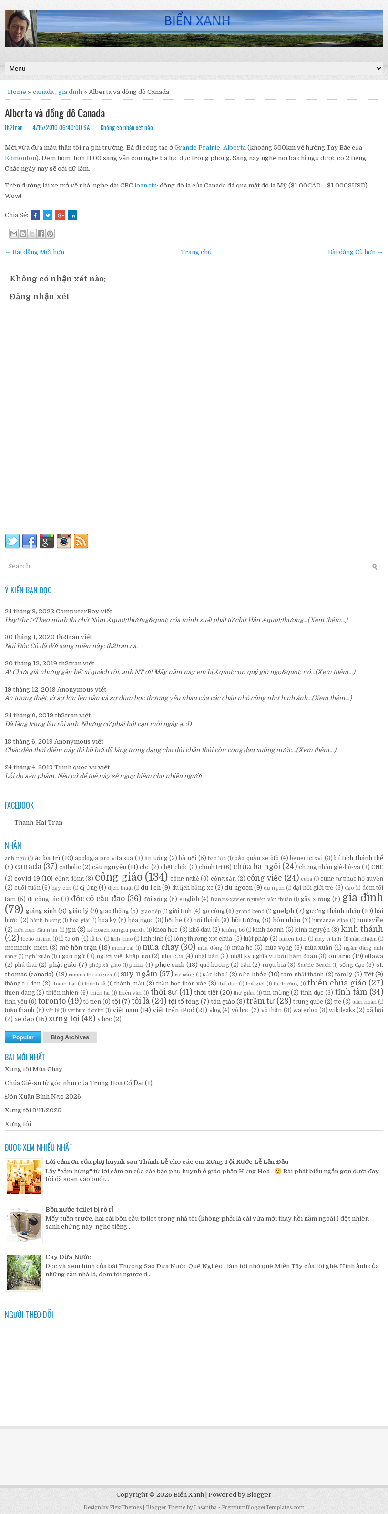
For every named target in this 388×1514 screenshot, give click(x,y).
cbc (145, 867)
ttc (337, 1001)
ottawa (374, 956)
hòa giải (80, 920)
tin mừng (276, 992)
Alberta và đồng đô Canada (55, 112)
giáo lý (79, 910)
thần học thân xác (181, 983)
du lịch (150, 887)
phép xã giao (105, 965)
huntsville (370, 920)
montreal (122, 948)
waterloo (305, 1010)
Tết (369, 974)
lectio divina (36, 939)
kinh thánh (362, 929)
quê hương (214, 965)
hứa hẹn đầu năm (35, 930)
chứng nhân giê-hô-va (329, 867)
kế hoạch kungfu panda (116, 930)
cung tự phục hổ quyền (351, 878)
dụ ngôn (274, 888)
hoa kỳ (107, 920)
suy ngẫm (139, 974)
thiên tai (100, 993)
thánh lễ (95, 983)
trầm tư (260, 1001)
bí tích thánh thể (358, 857)
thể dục (227, 983)
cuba (306, 878)
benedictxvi (306, 858)
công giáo (118, 877)
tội (116, 1001)
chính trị (210, 867)
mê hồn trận (78, 947)
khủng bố (233, 930)
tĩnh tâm (351, 992)
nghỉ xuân (37, 956)
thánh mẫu (129, 983)
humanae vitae (330, 920)
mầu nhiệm (363, 939)
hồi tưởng (246, 919)
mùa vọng (278, 947)
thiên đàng (20, 992)
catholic (70, 867)
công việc (264, 878)
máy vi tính (328, 939)
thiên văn (130, 993)
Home (17, 91)
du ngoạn (238, 887)
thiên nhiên (62, 992)
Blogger (259, 1494)
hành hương (45, 920)
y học (104, 1019)
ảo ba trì (47, 857)
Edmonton (20, 158)
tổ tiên (92, 1001)
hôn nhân (287, 919)
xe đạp (24, 1019)
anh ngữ (15, 858)
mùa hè (242, 947)
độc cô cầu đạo (98, 898)
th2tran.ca (121, 646)
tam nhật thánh (302, 974)
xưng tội (64, 1019)
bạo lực (217, 858)
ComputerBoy (77, 611)
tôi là (141, 1001)
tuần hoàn (364, 1002)
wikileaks (342, 1010)
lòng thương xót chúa (203, 938)
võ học (241, 1010)
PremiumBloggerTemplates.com (263, 1507)
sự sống (184, 974)
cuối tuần (27, 887)
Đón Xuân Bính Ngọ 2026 (43, 1096)
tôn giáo (223, 1001)
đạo (349, 888)
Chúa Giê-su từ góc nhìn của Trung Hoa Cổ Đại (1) (79, 1083)
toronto (52, 1001)
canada (43, 91)
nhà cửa (172, 956)
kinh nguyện (312, 929)
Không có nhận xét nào (127, 127)
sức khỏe (252, 974)
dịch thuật (120, 888)
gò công (214, 911)
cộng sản (223, 878)
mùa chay (161, 947)
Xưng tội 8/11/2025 (33, 1110)
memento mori (26, 947)
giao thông (114, 911)
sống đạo (352, 965)
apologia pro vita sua (104, 858)
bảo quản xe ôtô (257, 858)
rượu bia (274, 965)
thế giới (255, 983)
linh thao (121, 939)
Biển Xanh (189, 1494)
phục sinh (170, 964)
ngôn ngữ (71, 956)
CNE (377, 867)
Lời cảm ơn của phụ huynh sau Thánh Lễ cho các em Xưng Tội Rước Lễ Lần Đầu (166, 1161)
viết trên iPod (173, 1010)
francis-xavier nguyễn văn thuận (251, 899)
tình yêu (16, 1001)
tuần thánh (19, 1010)
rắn (246, 965)
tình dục (312, 992)
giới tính (180, 911)
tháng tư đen (23, 983)
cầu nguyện (109, 867)
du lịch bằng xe (193, 887)
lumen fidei (292, 939)
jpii (71, 929)
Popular (23, 1037)
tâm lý (343, 974)
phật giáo (63, 964)
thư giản (244, 993)
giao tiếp (150, 911)
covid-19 (27, 878)
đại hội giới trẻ (313, 887)
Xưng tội (18, 1124)
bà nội (187, 858)
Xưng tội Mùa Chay (33, 1069)
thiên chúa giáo (336, 983)
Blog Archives (70, 1037)
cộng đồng (69, 878)
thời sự (164, 992)
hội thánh (207, 920)
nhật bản (206, 956)
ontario (339, 956)
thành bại (64, 983)
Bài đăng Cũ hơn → (355, 252)
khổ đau (200, 929)
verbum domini (86, 1010)
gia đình (70, 91)
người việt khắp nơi (123, 956)
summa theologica (90, 974)
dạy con (61, 888)
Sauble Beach (314, 965)
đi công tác (43, 899)
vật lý (52, 1010)
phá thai (26, 965)
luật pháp (256, 938)
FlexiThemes (126, 1507)
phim (136, 965)
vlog (215, 1010)
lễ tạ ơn (69, 938)
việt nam (125, 1010)
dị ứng (88, 887)
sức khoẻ (215, 974)
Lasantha (205, 1507)
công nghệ (184, 878)
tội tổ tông (183, 1001)
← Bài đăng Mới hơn (34, 252)
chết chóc (174, 867)
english (189, 899)
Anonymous (75, 689)
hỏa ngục (141, 920)
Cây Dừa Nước (68, 1257)
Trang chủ (196, 252)
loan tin (145, 185)
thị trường (286, 983)
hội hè (173, 920)
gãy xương (315, 899)
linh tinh (152, 938)
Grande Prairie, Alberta (210, 147)
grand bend (250, 911)
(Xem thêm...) (327, 619)
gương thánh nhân (333, 910)
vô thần (271, 1010)
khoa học (165, 929)
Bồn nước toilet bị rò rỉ (79, 1209)
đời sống (155, 899)
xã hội (375, 1010)
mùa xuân (318, 947)
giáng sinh (41, 910)
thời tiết (206, 992)
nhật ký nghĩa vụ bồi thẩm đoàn (273, 956)
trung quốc (308, 1001)
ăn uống (155, 858)
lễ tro (96, 939)
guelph (283, 910)
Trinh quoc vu (75, 767)
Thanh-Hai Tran (38, 822)
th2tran (67, 637)
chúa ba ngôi (256, 866)
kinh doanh (268, 929)
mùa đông (210, 948)
